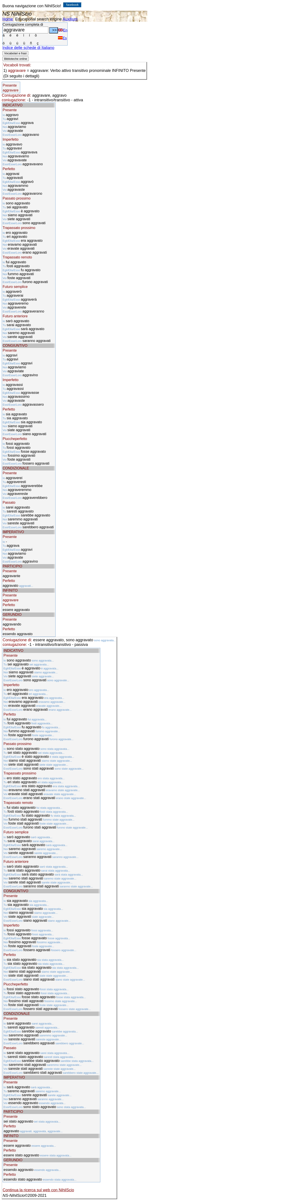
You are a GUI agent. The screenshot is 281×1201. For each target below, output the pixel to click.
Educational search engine (38, 19)
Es (62, 38)
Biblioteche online (15, 58)
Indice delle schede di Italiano (28, 47)
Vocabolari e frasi (15, 53)
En (62, 30)
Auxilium (70, 19)
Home (7, 19)
